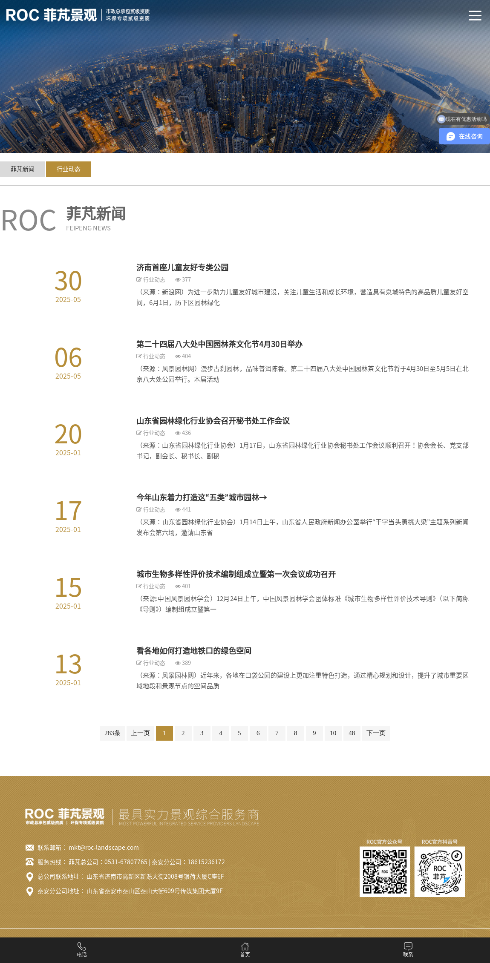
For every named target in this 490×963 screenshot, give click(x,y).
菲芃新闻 (23, 169)
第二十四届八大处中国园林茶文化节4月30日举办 (219, 344)
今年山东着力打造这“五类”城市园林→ (201, 497)
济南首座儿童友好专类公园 (182, 267)
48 (352, 733)
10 (333, 733)
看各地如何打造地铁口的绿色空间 (193, 651)
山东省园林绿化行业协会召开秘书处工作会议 (213, 421)
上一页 (140, 733)
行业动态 (69, 169)
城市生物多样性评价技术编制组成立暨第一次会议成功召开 (236, 574)
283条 (112, 733)
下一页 (376, 733)
